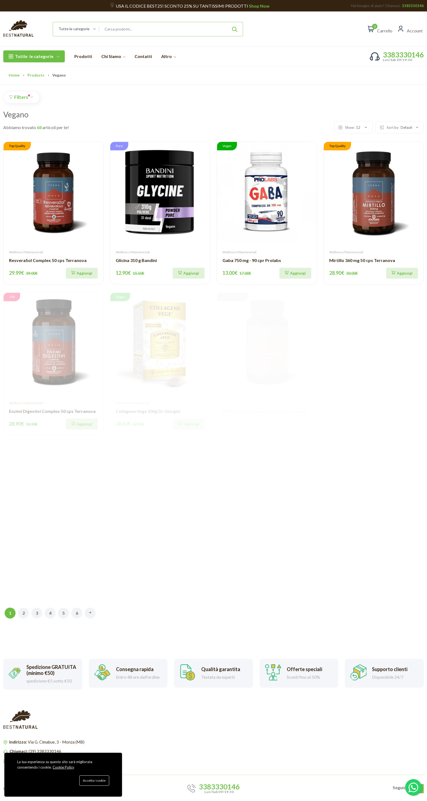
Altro (168, 56)
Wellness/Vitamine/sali (26, 252)
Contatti (143, 56)
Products (36, 75)
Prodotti (83, 56)
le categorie (34, 56)
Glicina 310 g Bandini (136, 260)
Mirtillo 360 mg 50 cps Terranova (362, 260)
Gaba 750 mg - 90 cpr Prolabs (251, 260)
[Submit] (235, 29)
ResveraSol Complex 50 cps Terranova (48, 260)
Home (14, 75)
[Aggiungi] (82, 273)
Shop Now (259, 5)
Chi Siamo (113, 56)
